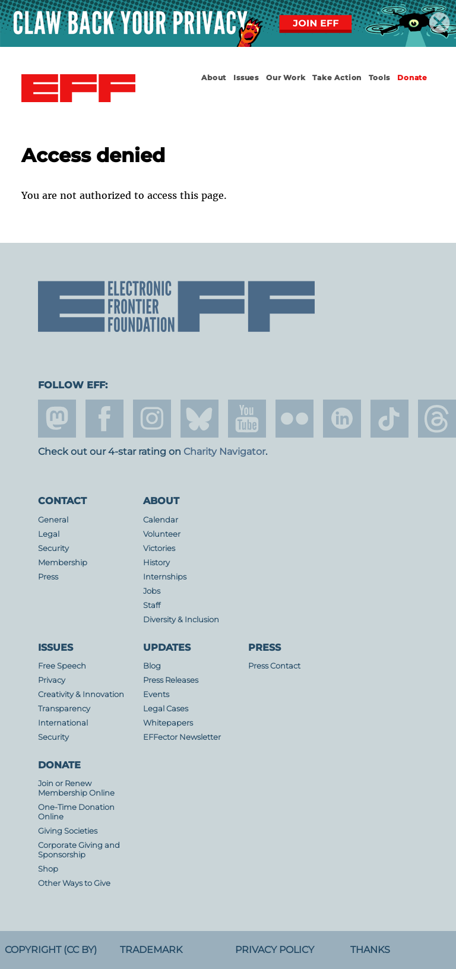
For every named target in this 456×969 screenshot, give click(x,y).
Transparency (64, 708)
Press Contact (274, 665)
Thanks (370, 949)
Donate (412, 77)
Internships (164, 576)
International (63, 722)
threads (437, 419)
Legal (48, 534)
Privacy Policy (274, 949)
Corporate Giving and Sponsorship (79, 850)
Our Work (285, 77)
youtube (247, 419)
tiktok (389, 419)
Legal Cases (165, 708)
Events (156, 694)
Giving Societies (67, 830)
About (213, 77)
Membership (62, 562)
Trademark (151, 949)
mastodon (57, 419)
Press (48, 576)
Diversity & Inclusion (181, 619)
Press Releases (170, 680)
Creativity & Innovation (81, 694)
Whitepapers (168, 722)
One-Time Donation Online (76, 812)
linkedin (342, 419)
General (53, 519)
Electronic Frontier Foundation (78, 88)
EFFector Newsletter (182, 737)
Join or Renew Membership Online (76, 788)
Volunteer (161, 534)
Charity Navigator (224, 451)
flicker (295, 419)
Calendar (160, 519)
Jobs (151, 591)
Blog (152, 665)
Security (53, 548)
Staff (151, 605)
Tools (379, 77)
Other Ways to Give (74, 883)
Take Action (337, 77)
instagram (152, 419)
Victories (159, 548)
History (156, 562)
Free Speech (62, 665)
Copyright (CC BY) (51, 949)
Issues (246, 77)
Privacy (51, 680)
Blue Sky (199, 419)
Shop (48, 868)
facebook (105, 419)
